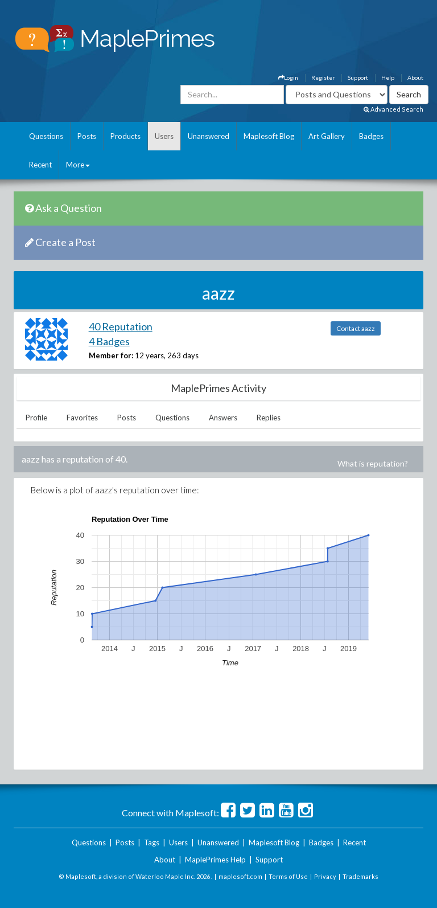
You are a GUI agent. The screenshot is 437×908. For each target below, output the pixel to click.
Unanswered (208, 136)
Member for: (111, 355)
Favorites (82, 417)
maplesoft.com (240, 876)
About (415, 77)
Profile (36, 417)
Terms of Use (288, 876)
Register (323, 77)
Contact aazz (355, 328)
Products (125, 136)
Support (358, 77)
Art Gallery (326, 136)
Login (288, 77)
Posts (86, 136)
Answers (223, 417)
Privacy (325, 876)
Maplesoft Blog (269, 136)
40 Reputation (120, 326)
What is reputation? (372, 463)
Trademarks (360, 876)
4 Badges (109, 341)
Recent (40, 164)
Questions (46, 136)
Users (164, 136)
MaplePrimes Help (215, 859)
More (78, 164)
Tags (151, 842)
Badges (371, 136)
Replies (269, 417)
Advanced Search (393, 109)
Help (387, 77)
